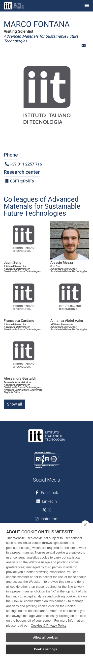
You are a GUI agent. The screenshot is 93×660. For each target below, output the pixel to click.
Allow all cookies (45, 637)
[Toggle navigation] (87, 5)
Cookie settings (45, 649)
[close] (85, 524)
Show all (14, 404)
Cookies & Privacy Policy (48, 625)
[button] (83, 45)
